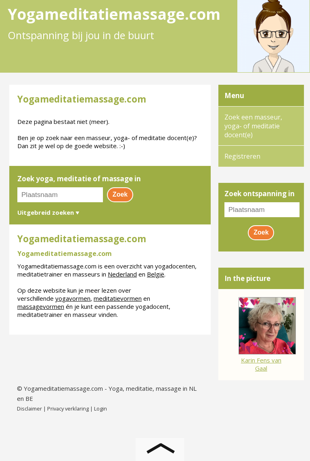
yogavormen (72, 298)
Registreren (242, 156)
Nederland (122, 274)
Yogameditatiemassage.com (63, 388)
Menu (234, 95)
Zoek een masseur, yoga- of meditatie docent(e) (253, 126)
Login (100, 408)
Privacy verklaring (68, 408)
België (155, 274)
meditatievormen (118, 298)
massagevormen (40, 306)
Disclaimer (29, 408)
